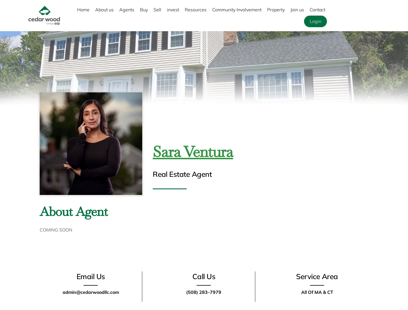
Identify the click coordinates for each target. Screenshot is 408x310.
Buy (144, 9)
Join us (297, 9)
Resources (196, 9)
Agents (126, 9)
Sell (157, 9)
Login (315, 21)
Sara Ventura (193, 152)
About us (104, 9)
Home (83, 9)
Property (276, 9)
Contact (317, 9)
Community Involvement (237, 9)
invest (173, 9)
